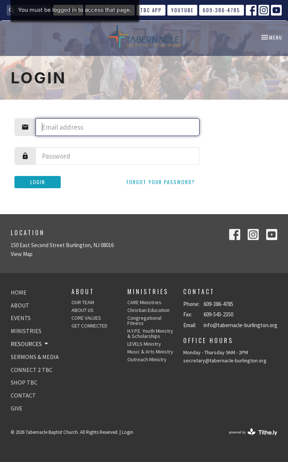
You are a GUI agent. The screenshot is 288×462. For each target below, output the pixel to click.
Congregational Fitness (144, 320)
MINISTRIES (26, 331)
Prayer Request (110, 10)
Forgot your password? (161, 182)
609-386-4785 (221, 10)
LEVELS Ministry (144, 343)
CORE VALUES (86, 318)
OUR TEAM (82, 302)
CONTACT (23, 395)
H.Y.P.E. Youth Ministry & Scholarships (150, 333)
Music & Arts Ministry (150, 351)
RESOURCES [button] (30, 344)
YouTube (182, 10)
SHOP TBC (24, 382)
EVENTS (21, 318)
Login (37, 182)
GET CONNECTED (89, 325)
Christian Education (148, 310)
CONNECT (68, 10)
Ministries (147, 291)
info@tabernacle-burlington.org (240, 325)
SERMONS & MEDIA (35, 356)
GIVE (17, 408)
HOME (19, 292)
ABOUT (20, 305)
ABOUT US (82, 310)
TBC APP (151, 10)
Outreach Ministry (147, 359)
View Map (22, 253)
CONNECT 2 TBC (32, 369)
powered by (253, 432)
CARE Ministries (144, 302)
